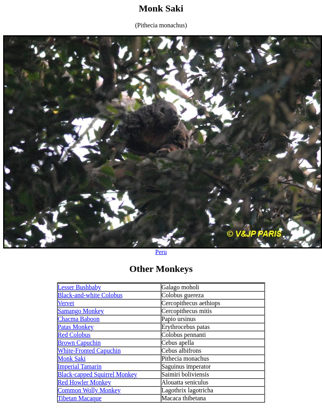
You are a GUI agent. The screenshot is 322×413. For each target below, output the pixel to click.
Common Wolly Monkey (89, 390)
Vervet (66, 303)
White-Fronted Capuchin (89, 350)
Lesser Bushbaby (79, 287)
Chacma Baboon (79, 318)
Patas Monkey (76, 326)
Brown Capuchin (79, 342)
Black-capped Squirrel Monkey (97, 374)
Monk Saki (72, 358)
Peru (161, 252)
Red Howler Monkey (84, 382)
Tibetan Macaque (80, 398)
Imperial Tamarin (80, 366)
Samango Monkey (81, 311)
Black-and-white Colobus (90, 295)
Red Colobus (74, 334)
